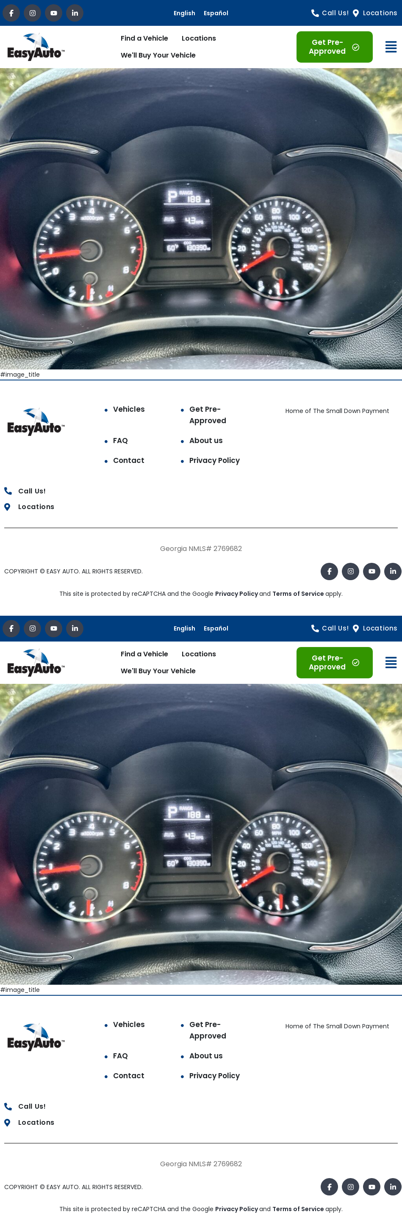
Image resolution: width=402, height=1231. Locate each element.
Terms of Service (298, 593)
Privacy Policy (214, 460)
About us (206, 440)
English (184, 13)
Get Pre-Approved (207, 415)
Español (216, 13)
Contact (128, 460)
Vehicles (129, 409)
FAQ (120, 440)
